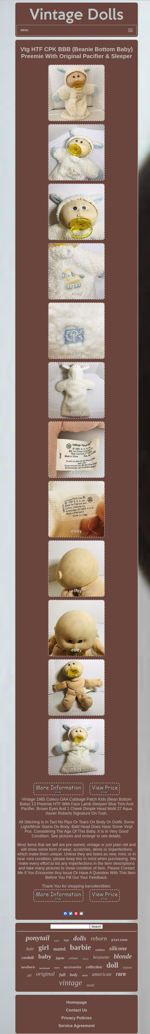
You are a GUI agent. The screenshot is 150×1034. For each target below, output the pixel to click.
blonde (123, 956)
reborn (99, 938)
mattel (59, 948)
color (56, 940)
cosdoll (27, 957)
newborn (28, 967)
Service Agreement (76, 1026)
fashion (127, 967)
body (74, 975)
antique (73, 958)
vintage (70, 982)
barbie (80, 947)
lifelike (85, 959)
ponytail (37, 938)
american (101, 974)
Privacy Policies (76, 1018)
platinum (119, 940)
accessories (72, 967)
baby (44, 956)
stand (90, 985)
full (62, 974)
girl (44, 947)
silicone (118, 948)
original (45, 974)
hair (30, 948)
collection (94, 967)
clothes (100, 950)
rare (121, 974)
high (66, 940)
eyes (57, 967)
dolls (79, 938)
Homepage (76, 1002)
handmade (44, 968)
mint (85, 975)
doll (112, 965)
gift (29, 975)
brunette (101, 957)
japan (60, 958)
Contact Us (76, 1010)
